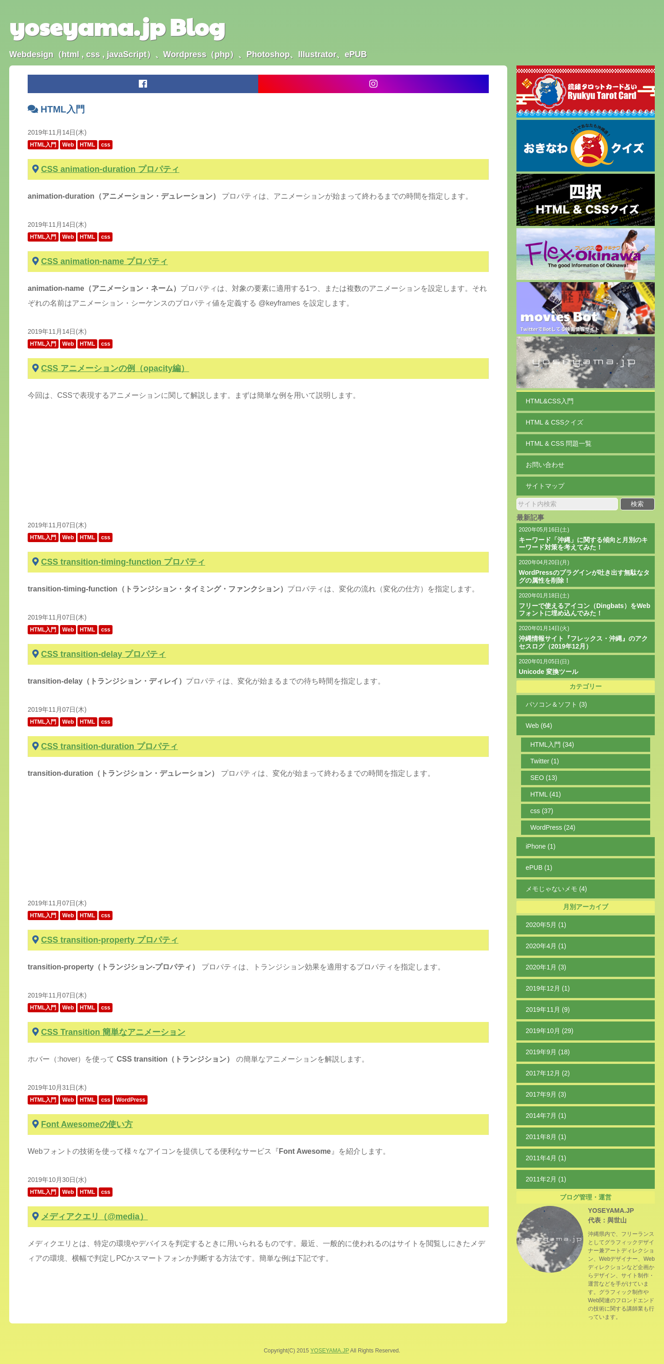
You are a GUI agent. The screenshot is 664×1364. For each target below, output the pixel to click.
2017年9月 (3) (546, 1094)
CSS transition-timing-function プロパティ (123, 562)
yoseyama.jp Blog (117, 26)
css (105, 145)
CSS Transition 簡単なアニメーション (113, 1032)
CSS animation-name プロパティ (104, 261)
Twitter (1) (544, 761)
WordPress (130, 1100)
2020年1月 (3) (546, 967)
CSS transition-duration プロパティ (109, 746)
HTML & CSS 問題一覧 (559, 443)
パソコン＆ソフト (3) (556, 704)
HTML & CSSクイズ (555, 422)
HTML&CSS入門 (550, 401)
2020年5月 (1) (546, 924)
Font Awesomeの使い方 (87, 1124)
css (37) (541, 811)
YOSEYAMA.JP (611, 1210)
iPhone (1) (541, 846)
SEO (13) (543, 777)
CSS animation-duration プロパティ (110, 169)
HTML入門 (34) (552, 744)
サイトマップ (545, 486)
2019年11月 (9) (548, 1009)
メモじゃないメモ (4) (556, 888)
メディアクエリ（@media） (94, 1216)
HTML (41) (545, 794)
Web (68, 145)
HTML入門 (43, 145)
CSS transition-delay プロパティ (103, 654)
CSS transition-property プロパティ (109, 940)
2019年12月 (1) (548, 988)
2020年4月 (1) (546, 946)
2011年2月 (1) (546, 1179)
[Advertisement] (258, 465)
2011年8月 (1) (546, 1136)
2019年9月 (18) (548, 1052)
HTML (87, 145)
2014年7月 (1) (546, 1115)
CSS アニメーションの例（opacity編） (115, 368)
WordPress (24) (552, 827)
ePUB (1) (539, 867)
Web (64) (539, 725)
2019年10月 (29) (550, 1030)
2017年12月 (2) (548, 1073)
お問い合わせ (545, 464)
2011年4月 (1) (546, 1158)
